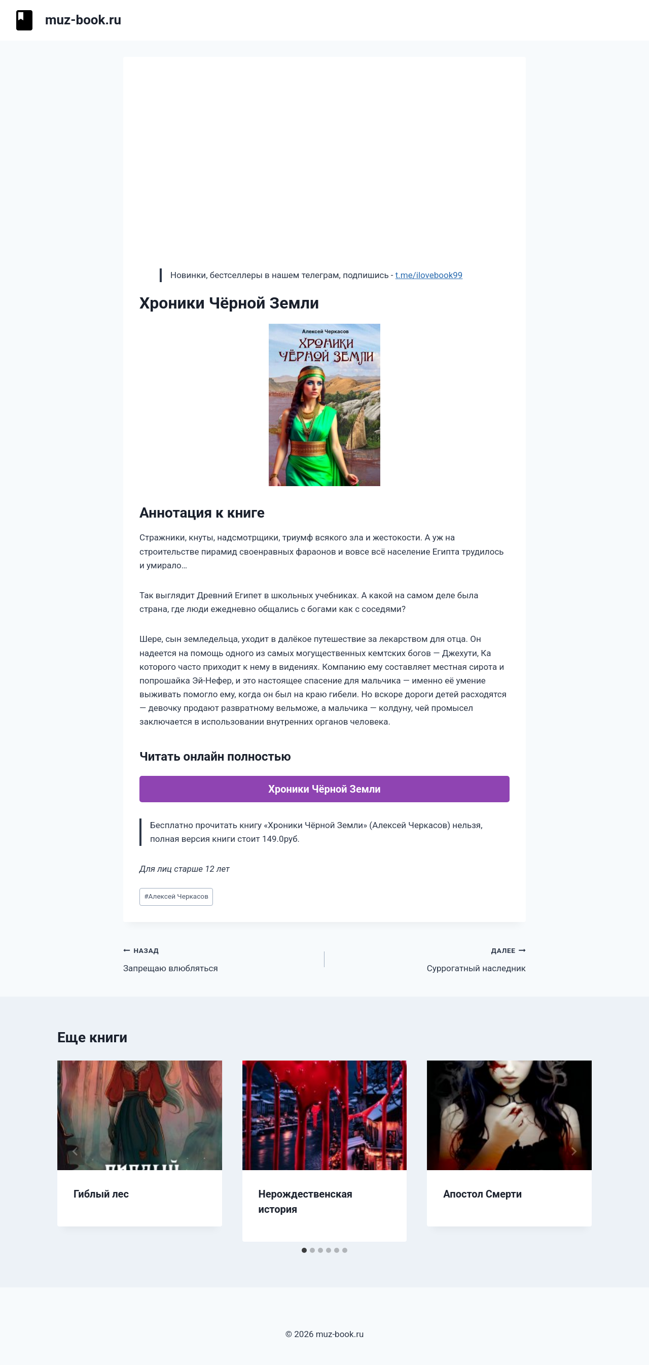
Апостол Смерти (482, 1194)
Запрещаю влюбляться (219, 958)
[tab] (304, 1250)
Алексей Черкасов (176, 896)
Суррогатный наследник (429, 958)
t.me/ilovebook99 (429, 275)
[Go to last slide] (75, 1151)
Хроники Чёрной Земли (324, 789)
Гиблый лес (101, 1194)
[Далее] (573, 1151)
